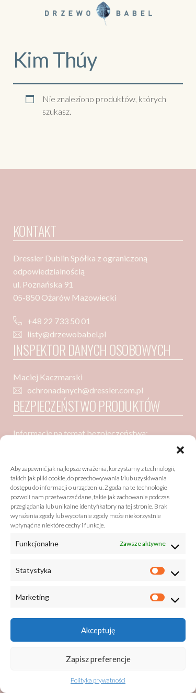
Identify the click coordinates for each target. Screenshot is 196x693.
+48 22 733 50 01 (58, 321)
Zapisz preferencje (98, 659)
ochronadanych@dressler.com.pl (85, 390)
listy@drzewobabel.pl (66, 334)
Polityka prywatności (98, 680)
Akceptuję (98, 630)
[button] (180, 448)
